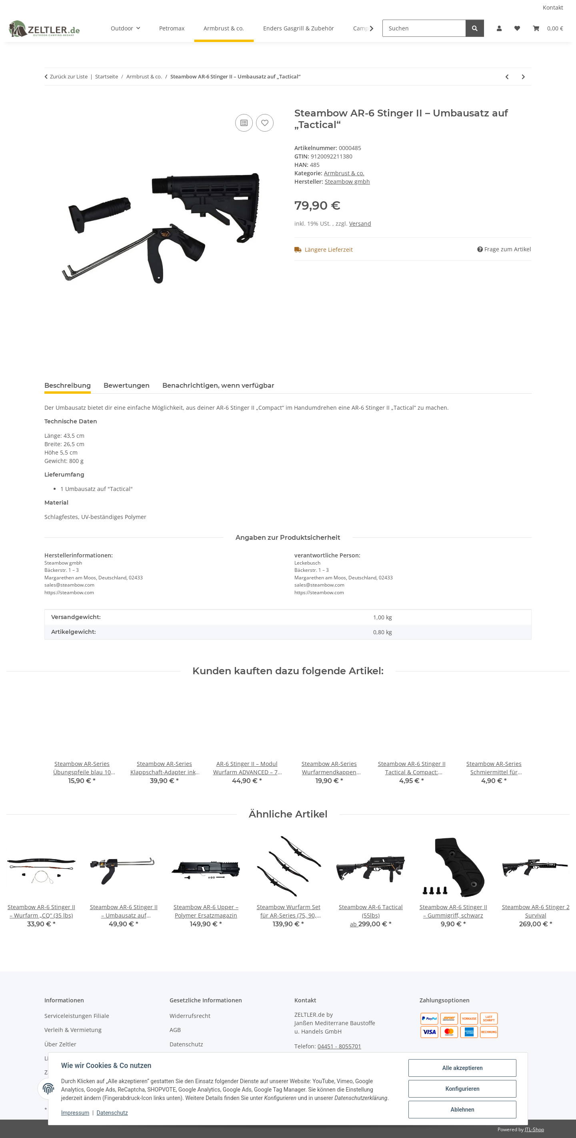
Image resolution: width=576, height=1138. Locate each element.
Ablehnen (462, 1109)
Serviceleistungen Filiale (76, 1016)
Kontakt (553, 7)
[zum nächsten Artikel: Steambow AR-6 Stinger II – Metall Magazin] (523, 76)
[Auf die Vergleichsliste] (244, 123)
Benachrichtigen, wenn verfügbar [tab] (218, 385)
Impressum (75, 1113)
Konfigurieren (462, 1089)
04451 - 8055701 (339, 1046)
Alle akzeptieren (462, 1068)
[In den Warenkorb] (50, 103)
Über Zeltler (60, 1044)
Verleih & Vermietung (73, 1030)
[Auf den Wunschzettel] (265, 123)
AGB (175, 1030)
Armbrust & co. (344, 173)
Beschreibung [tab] (67, 385)
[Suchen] (424, 28)
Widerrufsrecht (190, 1016)
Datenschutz (112, 1113)
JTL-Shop (534, 1129)
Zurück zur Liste (69, 76)
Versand (360, 223)
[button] (499, 28)
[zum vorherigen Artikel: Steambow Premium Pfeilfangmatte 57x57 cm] (507, 76)
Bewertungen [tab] (127, 385)
